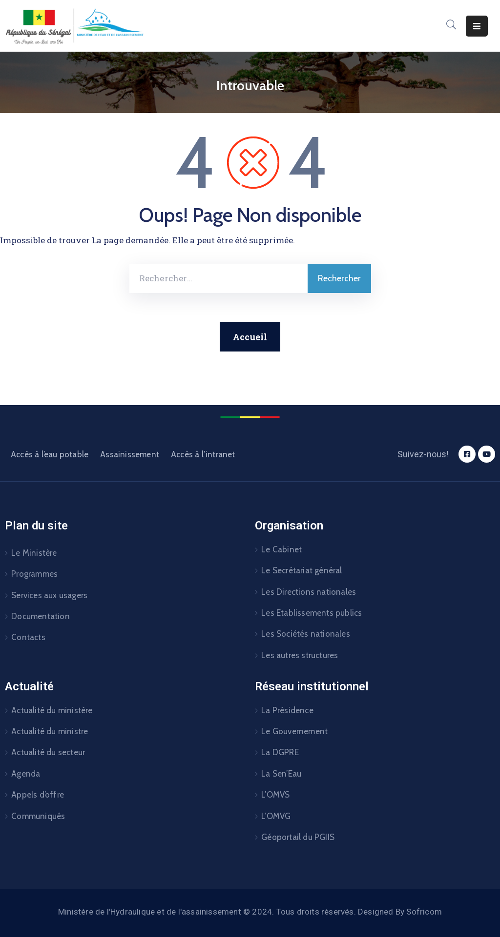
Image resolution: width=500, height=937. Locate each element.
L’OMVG (276, 816)
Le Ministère (34, 553)
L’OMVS (275, 795)
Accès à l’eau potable (49, 454)
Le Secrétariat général (301, 570)
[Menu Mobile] (477, 26)
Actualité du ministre (49, 731)
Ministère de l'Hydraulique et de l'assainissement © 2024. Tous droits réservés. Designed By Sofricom (250, 912)
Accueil (250, 337)
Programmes (34, 574)
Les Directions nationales (308, 592)
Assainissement (129, 454)
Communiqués (38, 816)
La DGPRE (280, 752)
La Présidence (287, 710)
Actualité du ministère (51, 710)
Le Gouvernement (294, 731)
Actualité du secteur (48, 752)
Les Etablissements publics (311, 613)
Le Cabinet (281, 549)
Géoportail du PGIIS (297, 837)
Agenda (25, 774)
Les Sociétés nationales (305, 634)
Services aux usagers (49, 595)
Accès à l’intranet (203, 454)
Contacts (28, 637)
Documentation (40, 616)
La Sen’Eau (281, 774)
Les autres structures (299, 655)
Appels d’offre (37, 795)
